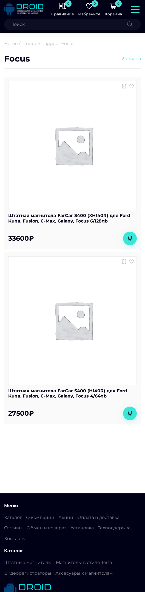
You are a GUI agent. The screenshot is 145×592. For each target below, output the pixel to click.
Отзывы (13, 527)
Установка (82, 527)
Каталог (13, 517)
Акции (65, 517)
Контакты (15, 538)
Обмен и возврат (46, 527)
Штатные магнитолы (28, 562)
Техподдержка (114, 527)
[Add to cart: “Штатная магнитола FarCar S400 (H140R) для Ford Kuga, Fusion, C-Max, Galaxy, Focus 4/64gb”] (130, 413)
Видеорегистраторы (27, 573)
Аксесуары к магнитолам (84, 573)
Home (11, 43)
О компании (40, 517)
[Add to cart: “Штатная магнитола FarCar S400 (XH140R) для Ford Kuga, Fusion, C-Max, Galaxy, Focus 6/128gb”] (130, 238)
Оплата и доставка (98, 517)
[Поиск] (134, 24)
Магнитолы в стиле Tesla (84, 562)
